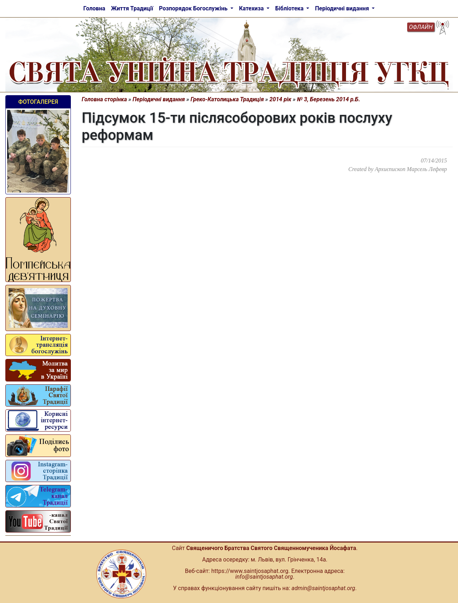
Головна (94, 8)
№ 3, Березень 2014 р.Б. (328, 99)
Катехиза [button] (252, 8)
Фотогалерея (38, 101)
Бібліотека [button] (290, 8)
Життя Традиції (132, 8)
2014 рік (280, 99)
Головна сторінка (104, 99)
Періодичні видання (159, 99)
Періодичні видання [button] (342, 8)
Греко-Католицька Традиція (227, 99)
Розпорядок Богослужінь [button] (194, 8)
